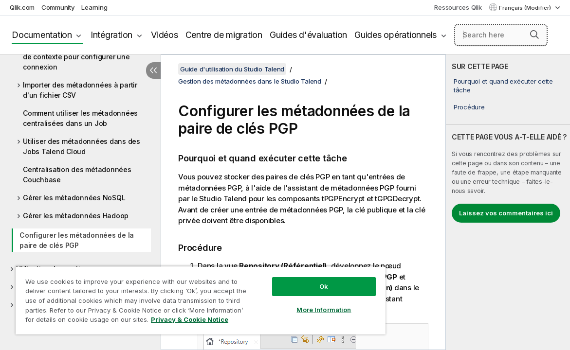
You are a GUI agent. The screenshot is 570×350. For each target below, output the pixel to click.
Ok (290, 279)
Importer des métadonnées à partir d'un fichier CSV (80, 90)
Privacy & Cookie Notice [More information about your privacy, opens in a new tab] (94, 321)
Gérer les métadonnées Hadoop (76, 215)
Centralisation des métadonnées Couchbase (77, 174)
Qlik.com (22, 7)
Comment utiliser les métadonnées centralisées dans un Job (80, 118)
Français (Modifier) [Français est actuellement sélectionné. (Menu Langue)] (525, 7)
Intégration (111, 35)
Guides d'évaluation (308, 35)
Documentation (42, 35)
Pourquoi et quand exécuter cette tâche (503, 85)
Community (58, 7)
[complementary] (508, 202)
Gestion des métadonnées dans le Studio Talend (249, 81)
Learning (94, 7)
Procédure (469, 107)
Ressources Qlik (457, 7)
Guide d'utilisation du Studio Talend (232, 69)
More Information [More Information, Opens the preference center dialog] (290, 302)
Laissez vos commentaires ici (506, 213)
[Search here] (501, 35)
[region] (181, 296)
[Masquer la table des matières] (153, 70)
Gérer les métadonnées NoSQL (74, 197)
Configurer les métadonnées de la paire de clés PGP (76, 240)
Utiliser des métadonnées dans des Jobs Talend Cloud (81, 146)
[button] (534, 34)
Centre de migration (223, 35)
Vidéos (164, 35)
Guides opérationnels (395, 35)
